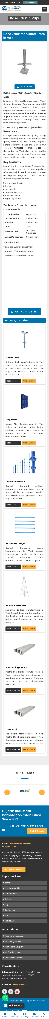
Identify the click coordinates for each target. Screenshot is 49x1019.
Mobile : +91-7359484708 (14, 978)
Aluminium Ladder (15, 605)
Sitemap (7, 915)
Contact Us (9, 910)
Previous (7, 792)
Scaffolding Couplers (13, 947)
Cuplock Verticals (15, 481)
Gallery (7, 899)
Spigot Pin (11, 419)
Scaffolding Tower (12, 952)
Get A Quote (24, 86)
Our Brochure (30, 3)
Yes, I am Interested (24, 311)
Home (6, 883)
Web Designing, (40, 1011)
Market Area (9, 921)
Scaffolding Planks (16, 667)
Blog (5, 904)
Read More (13, 381)
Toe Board (11, 729)
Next (42, 792)
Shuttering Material (12, 941)
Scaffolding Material (13, 957)
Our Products (10, 893)
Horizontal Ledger (15, 543)
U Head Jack (12, 357)
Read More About (13, 869)
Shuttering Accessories (14, 936)
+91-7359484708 (11, 2)
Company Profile (11, 888)
